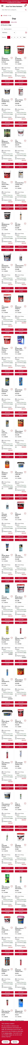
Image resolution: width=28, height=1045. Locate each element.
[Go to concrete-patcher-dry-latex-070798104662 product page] (7, 603)
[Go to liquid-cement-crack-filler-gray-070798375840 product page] (20, 272)
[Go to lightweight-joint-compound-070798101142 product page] (7, 313)
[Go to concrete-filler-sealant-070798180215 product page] (7, 852)
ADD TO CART (7, 122)
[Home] (1, 15)
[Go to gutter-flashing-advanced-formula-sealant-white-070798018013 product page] (20, 811)
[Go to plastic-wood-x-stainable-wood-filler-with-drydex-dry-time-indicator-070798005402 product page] (20, 935)
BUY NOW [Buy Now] (7, 84)
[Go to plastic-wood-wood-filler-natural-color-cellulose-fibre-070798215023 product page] (20, 686)
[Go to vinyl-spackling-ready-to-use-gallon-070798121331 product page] (20, 148)
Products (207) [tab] (5, 22)
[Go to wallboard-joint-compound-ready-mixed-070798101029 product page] (20, 521)
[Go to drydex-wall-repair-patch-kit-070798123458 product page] (20, 355)
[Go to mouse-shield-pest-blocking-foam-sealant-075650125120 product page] (7, 645)
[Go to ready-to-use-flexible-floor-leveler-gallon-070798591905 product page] (7, 106)
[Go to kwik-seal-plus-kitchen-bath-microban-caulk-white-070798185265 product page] (7, 1018)
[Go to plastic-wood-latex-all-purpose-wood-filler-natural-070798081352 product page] (7, 728)
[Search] (26, 9)
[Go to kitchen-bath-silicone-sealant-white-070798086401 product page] (20, 645)
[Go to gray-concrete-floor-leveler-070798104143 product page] (20, 562)
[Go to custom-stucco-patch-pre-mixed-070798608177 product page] (7, 189)
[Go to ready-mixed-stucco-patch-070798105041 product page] (20, 603)
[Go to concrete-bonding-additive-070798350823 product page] (7, 438)
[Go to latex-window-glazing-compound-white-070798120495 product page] (7, 769)
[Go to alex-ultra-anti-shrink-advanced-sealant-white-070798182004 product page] (20, 893)
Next (24, 37)
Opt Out (15, 1042)
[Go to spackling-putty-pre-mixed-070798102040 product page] (20, 852)
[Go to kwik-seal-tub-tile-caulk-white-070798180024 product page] (20, 976)
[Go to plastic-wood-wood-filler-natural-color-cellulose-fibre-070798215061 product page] (20, 438)
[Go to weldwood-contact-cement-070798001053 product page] (7, 479)
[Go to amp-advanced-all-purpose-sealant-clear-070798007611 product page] (7, 686)
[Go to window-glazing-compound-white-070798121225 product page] (7, 355)
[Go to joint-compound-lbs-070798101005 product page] (7, 935)
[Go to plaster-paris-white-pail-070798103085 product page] (20, 728)
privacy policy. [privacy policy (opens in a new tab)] (8, 1033)
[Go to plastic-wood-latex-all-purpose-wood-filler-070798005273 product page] (20, 479)
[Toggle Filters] (26, 32)
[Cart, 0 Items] (25, 6)
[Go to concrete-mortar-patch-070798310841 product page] (7, 811)
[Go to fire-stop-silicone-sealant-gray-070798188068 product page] (20, 231)
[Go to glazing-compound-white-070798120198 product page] (20, 65)
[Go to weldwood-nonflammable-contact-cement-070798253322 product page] (7, 148)
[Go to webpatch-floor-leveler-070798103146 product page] (20, 1018)
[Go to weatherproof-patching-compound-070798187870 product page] (7, 231)
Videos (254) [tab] (14, 22)
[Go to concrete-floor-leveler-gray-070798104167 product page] (20, 189)
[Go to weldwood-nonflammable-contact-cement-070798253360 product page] (7, 65)
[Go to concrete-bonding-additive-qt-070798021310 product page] (7, 521)
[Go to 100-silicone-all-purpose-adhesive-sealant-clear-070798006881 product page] (7, 893)
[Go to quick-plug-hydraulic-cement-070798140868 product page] (7, 396)
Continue (5, 1042)
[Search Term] (14, 9)
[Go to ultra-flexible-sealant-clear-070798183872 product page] (20, 769)
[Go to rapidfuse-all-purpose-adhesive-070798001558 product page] (7, 976)
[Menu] (2, 6)
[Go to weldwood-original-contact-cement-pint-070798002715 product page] (20, 313)
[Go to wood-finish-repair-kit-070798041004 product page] (20, 396)
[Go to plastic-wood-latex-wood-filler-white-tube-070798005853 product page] (7, 562)
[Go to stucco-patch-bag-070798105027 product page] (20, 106)
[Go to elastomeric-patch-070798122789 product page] (7, 272)
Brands (5, 15)
